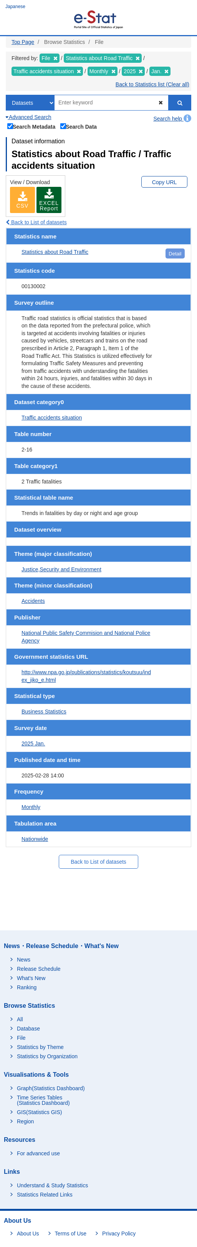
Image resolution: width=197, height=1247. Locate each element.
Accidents (33, 601)
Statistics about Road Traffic (55, 252)
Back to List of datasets (36, 222)
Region (25, 1121)
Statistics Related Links (45, 1194)
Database (28, 1028)
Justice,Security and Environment (61, 569)
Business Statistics (44, 711)
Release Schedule (39, 969)
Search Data (79, 126)
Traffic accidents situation (52, 418)
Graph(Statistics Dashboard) (51, 1088)
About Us (28, 1233)
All (20, 1019)
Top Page (23, 42)
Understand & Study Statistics (52, 1185)
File (21, 1038)
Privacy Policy (119, 1233)
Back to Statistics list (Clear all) (152, 84)
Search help (172, 119)
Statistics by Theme (40, 1047)
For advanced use (38, 1153)
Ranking (26, 987)
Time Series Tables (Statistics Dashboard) (43, 1100)
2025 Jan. (33, 743)
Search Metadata (31, 126)
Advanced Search (28, 117)
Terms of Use (70, 1233)
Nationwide (35, 839)
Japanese (15, 6)
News (23, 959)
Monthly (31, 807)
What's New (31, 978)
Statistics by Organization (47, 1056)
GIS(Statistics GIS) (39, 1112)
